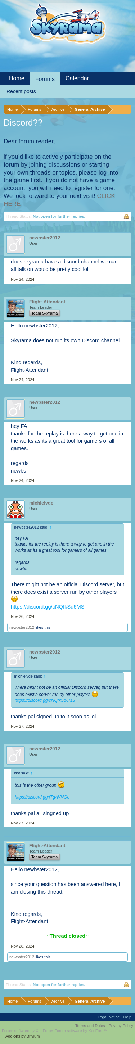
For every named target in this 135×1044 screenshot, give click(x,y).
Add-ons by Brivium (22, 1036)
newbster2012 (44, 237)
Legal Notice (109, 1017)
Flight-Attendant (47, 301)
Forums (45, 79)
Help (127, 1017)
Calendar (77, 78)
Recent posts (21, 91)
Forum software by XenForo (28, 1031)
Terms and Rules (90, 1025)
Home (16, 78)
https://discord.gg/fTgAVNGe (42, 797)
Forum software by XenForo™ (80, 1031)
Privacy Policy (121, 1025)
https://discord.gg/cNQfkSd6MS (47, 607)
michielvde (41, 503)
